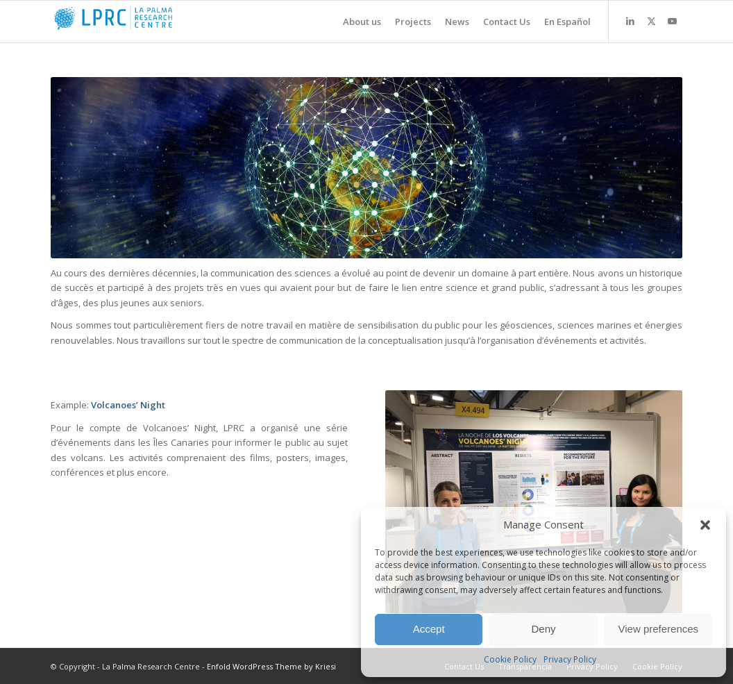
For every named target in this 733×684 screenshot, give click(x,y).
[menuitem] (355, 21)
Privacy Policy (570, 659)
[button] (705, 525)
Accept (429, 629)
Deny (543, 629)
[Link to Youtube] (672, 20)
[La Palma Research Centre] (155, 21)
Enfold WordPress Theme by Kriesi (271, 666)
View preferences (658, 629)
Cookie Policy (510, 659)
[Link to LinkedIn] (630, 20)
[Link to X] (651, 20)
